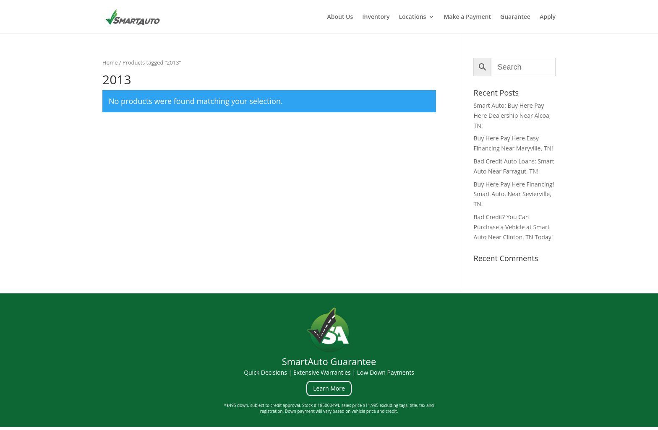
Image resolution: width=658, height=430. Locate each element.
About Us (340, 17)
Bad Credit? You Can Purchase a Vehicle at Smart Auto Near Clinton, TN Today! (513, 227)
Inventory (375, 17)
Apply (548, 17)
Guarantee (515, 17)
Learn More (329, 388)
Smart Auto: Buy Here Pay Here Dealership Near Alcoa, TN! (512, 115)
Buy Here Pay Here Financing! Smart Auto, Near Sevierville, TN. (514, 194)
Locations (412, 17)
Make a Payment (467, 17)
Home (110, 62)
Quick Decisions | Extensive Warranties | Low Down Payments (329, 372)
